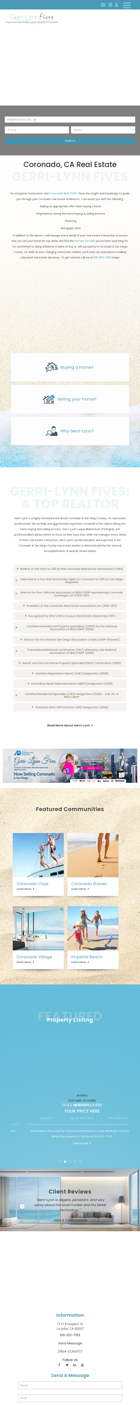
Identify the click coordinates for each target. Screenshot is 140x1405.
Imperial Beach (86, 957)
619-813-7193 (102, 257)
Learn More (24, 889)
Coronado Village (34, 957)
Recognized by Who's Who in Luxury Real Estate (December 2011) (71, 616)
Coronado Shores (89, 884)
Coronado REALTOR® (63, 193)
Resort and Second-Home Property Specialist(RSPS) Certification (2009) (71, 663)
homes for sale (85, 241)
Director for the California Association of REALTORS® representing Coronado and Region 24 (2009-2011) (71, 593)
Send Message (70, 1343)
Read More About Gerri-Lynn (68, 725)
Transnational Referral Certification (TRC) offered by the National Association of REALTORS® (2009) (71, 651)
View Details (41, 1143)
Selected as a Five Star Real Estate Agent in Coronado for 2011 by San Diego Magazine (71, 580)
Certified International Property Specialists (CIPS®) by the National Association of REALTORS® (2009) (72, 627)
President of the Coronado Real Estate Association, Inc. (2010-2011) (72, 606)
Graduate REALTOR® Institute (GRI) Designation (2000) (71, 707)
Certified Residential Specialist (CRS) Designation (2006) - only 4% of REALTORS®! (72, 695)
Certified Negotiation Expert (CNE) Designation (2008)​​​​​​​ (71, 673)
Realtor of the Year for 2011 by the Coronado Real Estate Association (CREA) (71, 569)
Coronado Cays (32, 884)
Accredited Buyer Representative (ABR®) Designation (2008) (72, 683)
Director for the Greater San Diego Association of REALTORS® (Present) (72, 639)
